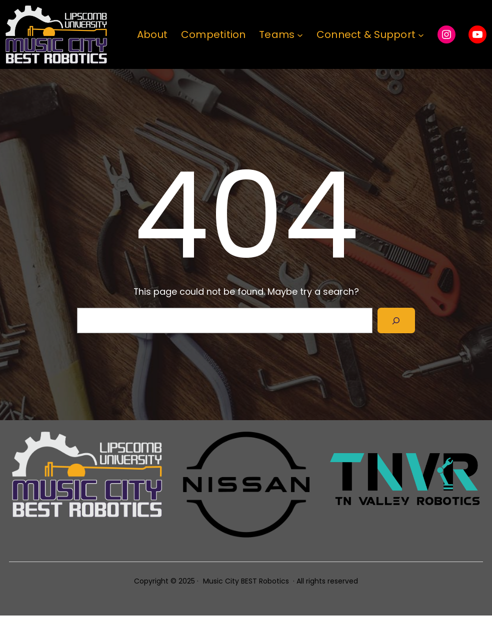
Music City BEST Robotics (246, 581)
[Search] (396, 321)
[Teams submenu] (300, 34)
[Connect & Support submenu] (421, 34)
